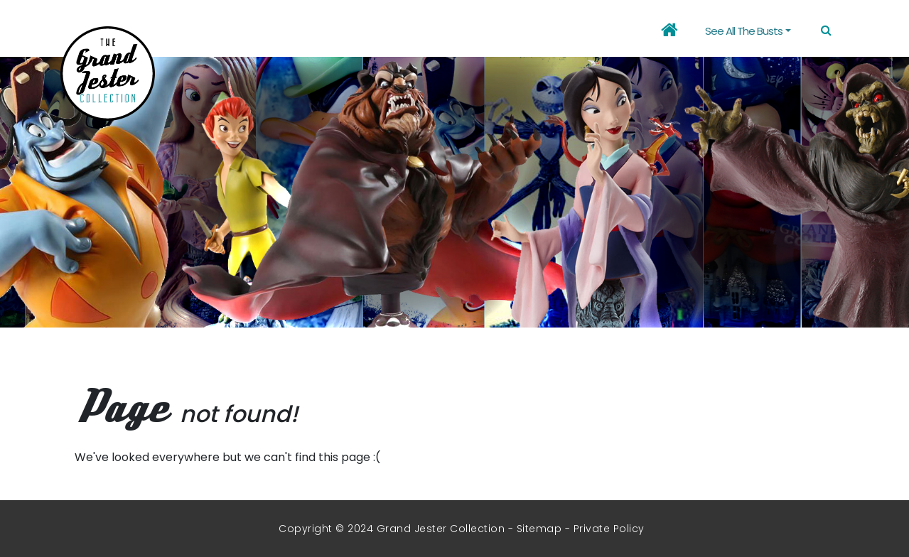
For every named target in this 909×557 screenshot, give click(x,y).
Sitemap (539, 528)
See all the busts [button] (743, 30)
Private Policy (609, 528)
